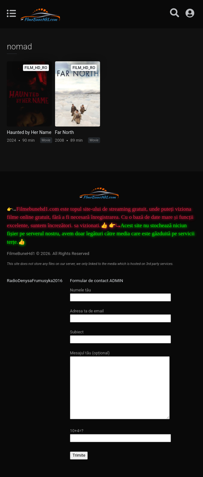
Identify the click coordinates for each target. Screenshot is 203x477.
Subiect (120, 335)
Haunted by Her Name (29, 132)
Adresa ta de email (120, 314)
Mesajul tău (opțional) (120, 385)
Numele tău (120, 293)
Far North (64, 132)
